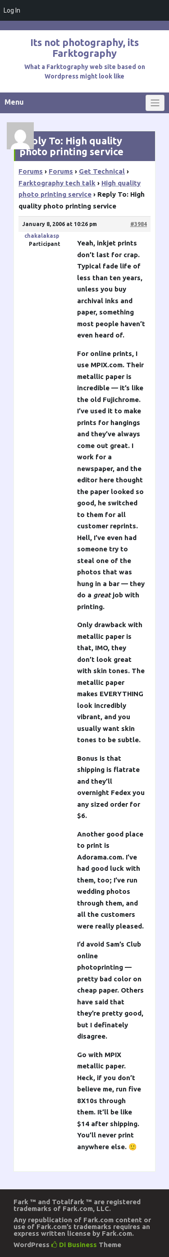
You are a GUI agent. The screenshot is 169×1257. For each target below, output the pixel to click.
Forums (30, 171)
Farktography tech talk (57, 183)
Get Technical (102, 171)
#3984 (138, 224)
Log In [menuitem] (12, 10)
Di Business (74, 1244)
